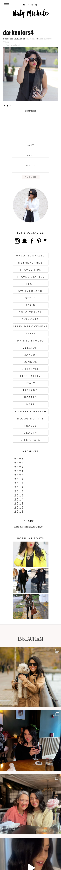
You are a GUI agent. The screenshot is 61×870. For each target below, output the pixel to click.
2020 (19, 475)
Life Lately (30, 376)
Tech (30, 283)
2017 (19, 487)
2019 (19, 479)
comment (30, 111)
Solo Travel (30, 312)
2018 (19, 483)
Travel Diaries (31, 276)
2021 (19, 471)
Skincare (30, 319)
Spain (31, 305)
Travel (30, 425)
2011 (19, 511)
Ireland (30, 390)
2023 (19, 463)
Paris (30, 333)
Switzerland (30, 290)
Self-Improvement (30, 326)
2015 (19, 495)
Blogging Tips (30, 418)
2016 (19, 491)
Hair (30, 404)
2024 (19, 459)
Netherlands (30, 262)
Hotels (30, 397)
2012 (19, 507)
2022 (19, 467)
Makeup (30, 354)
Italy (30, 383)
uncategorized (30, 255)
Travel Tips (30, 269)
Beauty (30, 432)
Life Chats (30, 439)
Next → (19, 45)
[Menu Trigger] (6, 4)
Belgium (30, 347)
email (30, 155)
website (30, 166)
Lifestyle (30, 368)
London (30, 361)
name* (30, 145)
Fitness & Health (31, 411)
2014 (19, 499)
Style (30, 298)
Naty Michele (30, 14)
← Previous (9, 45)
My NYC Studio (30, 340)
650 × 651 (30, 38)
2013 (19, 503)
